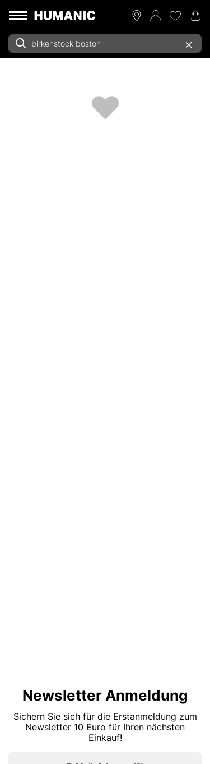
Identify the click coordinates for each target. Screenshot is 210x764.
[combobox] (105, 43)
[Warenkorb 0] (195, 15)
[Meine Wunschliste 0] (175, 15)
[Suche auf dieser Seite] (105, 43)
